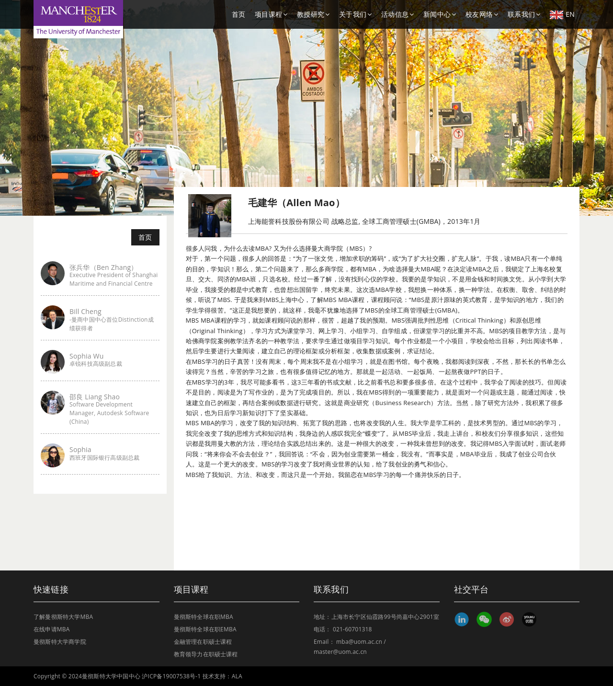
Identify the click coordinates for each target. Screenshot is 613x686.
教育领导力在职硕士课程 (206, 654)
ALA (237, 676)
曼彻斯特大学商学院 (60, 642)
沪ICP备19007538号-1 (171, 676)
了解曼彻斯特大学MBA (63, 617)
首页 (238, 14)
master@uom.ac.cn (340, 652)
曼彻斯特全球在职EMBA (205, 629)
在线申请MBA (52, 629)
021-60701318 (352, 629)
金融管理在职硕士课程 (203, 642)
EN (562, 14)
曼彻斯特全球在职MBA (203, 617)
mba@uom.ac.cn (359, 642)
